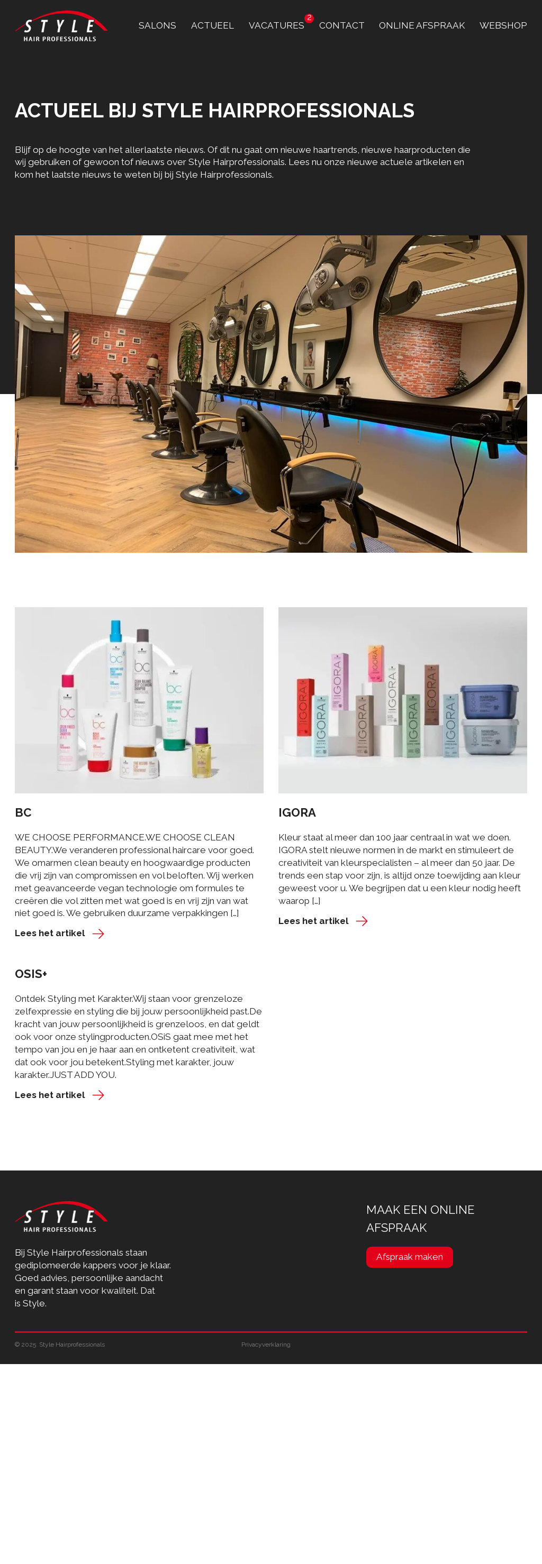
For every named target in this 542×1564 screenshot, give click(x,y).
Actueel (212, 25)
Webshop (503, 25)
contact (342, 25)
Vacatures (276, 25)
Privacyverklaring (266, 1344)
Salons (157, 25)
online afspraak (422, 25)
